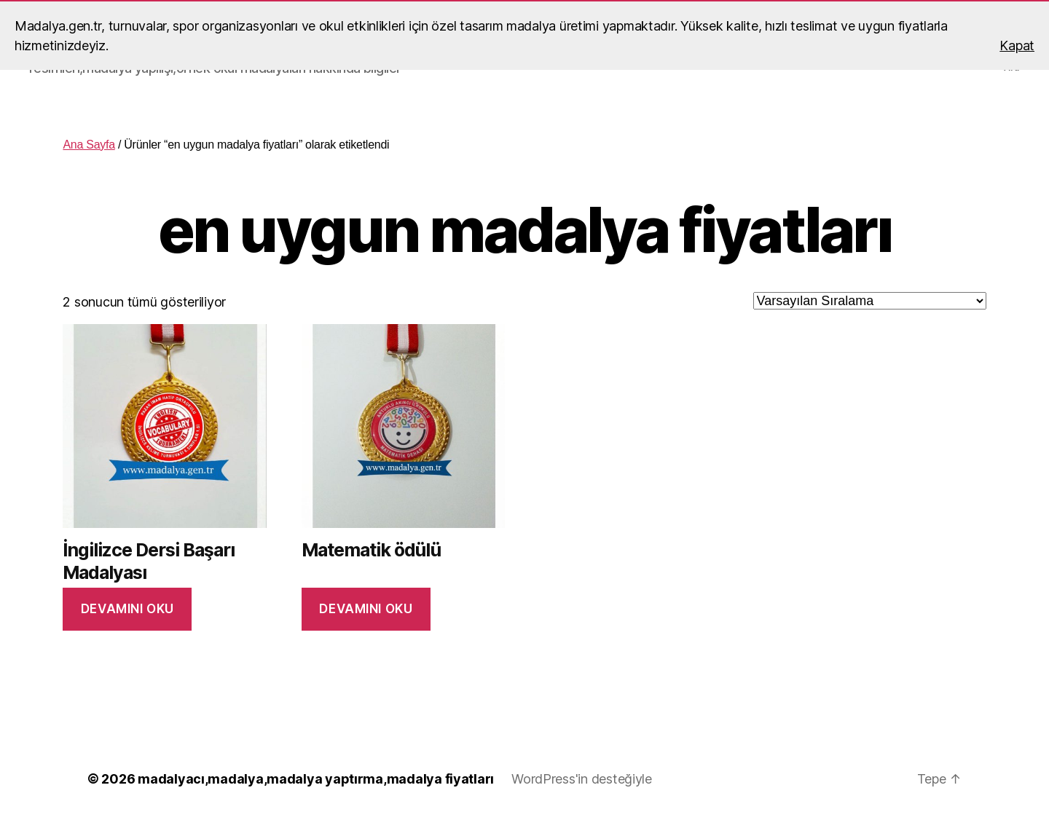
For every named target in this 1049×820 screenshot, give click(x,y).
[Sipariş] (869, 301)
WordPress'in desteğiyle (581, 779)
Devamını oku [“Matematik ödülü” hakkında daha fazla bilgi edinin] (365, 609)
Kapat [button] (1016, 45)
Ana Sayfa (88, 144)
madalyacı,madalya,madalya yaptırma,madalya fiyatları (316, 779)
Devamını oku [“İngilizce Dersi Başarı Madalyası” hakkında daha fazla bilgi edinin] (127, 609)
